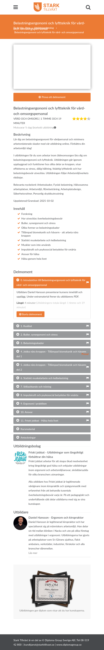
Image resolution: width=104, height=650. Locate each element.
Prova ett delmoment (52, 97)
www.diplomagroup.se (69, 644)
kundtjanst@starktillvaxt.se (39, 644)
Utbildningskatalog (44, 27)
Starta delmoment (30, 314)
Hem (27, 27)
